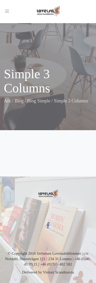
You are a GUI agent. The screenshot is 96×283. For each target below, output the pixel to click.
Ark (7, 100)
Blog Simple (38, 100)
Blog (19, 100)
